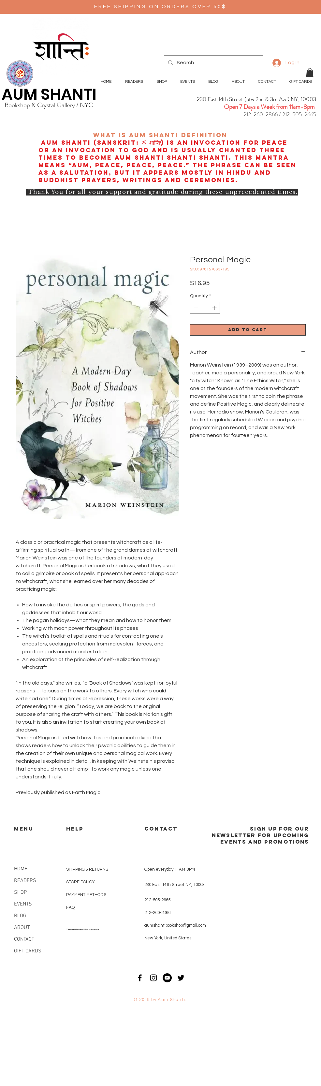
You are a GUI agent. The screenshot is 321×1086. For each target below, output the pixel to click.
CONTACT (24, 939)
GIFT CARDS (27, 951)
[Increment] (215, 307)
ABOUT (22, 927)
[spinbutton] (205, 307)
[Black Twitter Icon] (180, 977)
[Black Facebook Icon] (139, 977)
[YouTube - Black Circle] (167, 977)
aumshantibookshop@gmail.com (175, 925)
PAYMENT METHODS (86, 894)
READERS (25, 880)
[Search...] (213, 63)
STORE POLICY (81, 882)
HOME (20, 869)
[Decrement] (195, 307)
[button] (310, 72)
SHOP (20, 892)
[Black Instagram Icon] (153, 977)
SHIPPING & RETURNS (87, 869)
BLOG (20, 916)
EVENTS (23, 904)
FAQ (70, 907)
